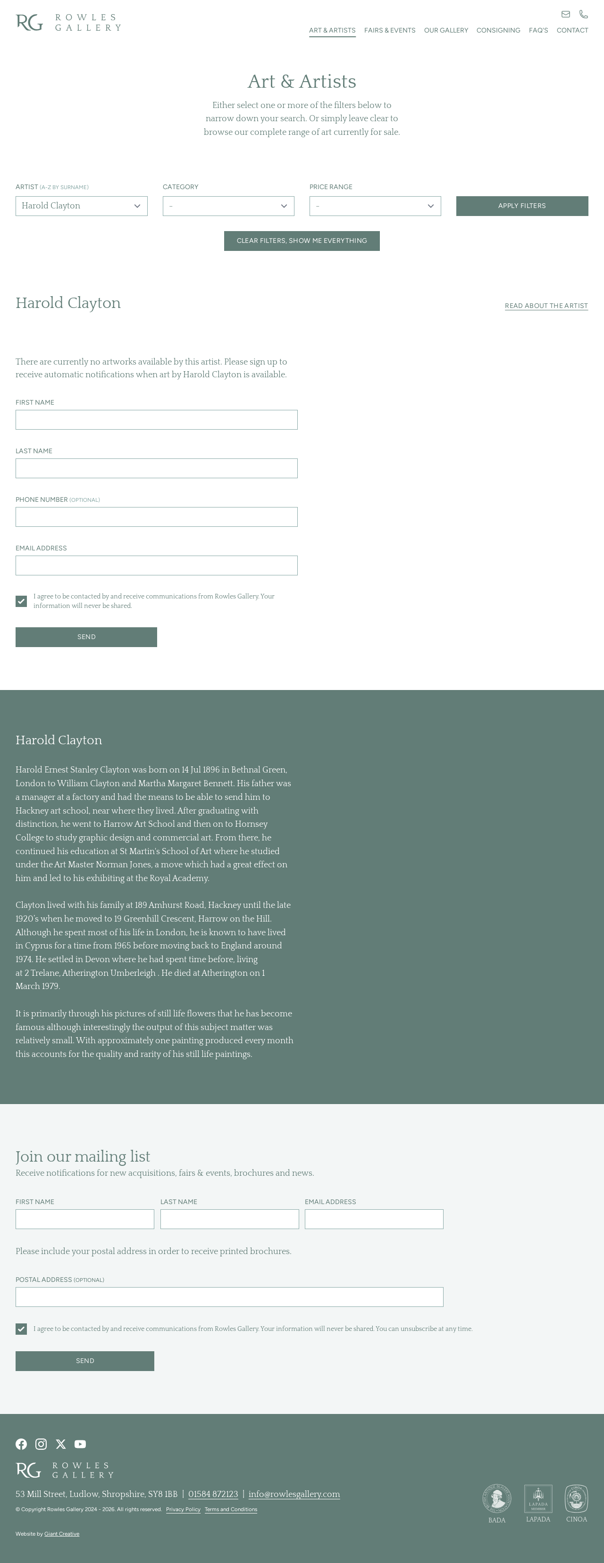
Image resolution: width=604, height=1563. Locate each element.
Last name (34, 451)
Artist (52, 187)
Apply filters (522, 206)
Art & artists (332, 30)
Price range (331, 187)
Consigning (498, 30)
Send (86, 637)
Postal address (60, 1280)
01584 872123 (213, 1494)
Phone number (58, 500)
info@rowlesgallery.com (294, 1494)
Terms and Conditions (231, 1509)
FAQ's (538, 30)
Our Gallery (446, 30)
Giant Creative (61, 1533)
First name (35, 403)
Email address (41, 548)
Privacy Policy (183, 1509)
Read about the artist (546, 306)
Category (181, 187)
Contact (572, 30)
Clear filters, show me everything (302, 241)
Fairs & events (390, 30)
